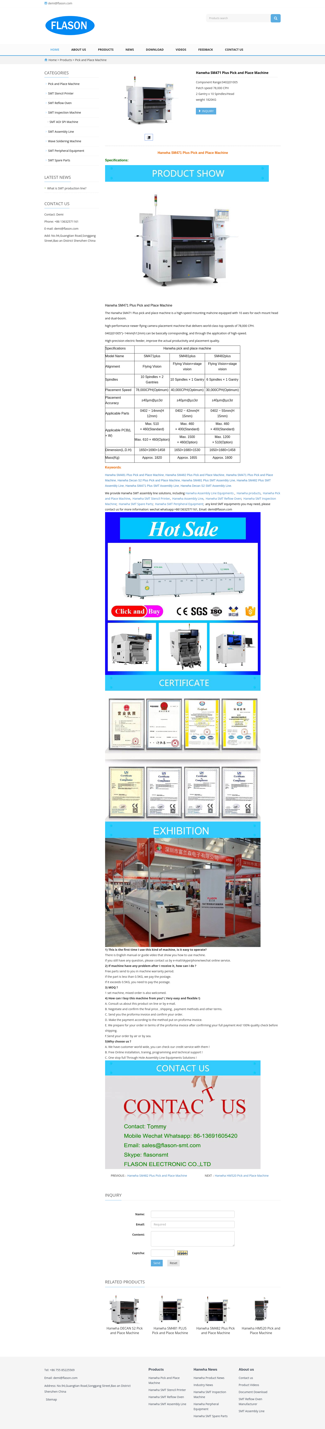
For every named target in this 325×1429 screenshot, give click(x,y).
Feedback (205, 50)
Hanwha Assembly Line (188, 498)
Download (155, 50)
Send (156, 1263)
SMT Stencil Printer (61, 93)
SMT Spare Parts (59, 160)
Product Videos (249, 1385)
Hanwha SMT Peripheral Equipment (179, 504)
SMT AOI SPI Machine (64, 122)
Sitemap (51, 1399)
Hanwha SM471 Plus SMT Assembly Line (152, 485)
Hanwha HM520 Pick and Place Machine (242, 1176)
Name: (140, 1214)
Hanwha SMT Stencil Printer (151, 498)
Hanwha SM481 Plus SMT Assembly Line (208, 480)
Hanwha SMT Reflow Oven (223, 498)
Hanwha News (205, 1369)
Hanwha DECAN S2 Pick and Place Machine (125, 1330)
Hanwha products (249, 493)
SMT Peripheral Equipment (66, 151)
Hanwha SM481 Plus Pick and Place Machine (134, 475)
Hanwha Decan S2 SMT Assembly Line (206, 485)
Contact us (234, 50)
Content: (138, 1234)
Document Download (253, 1392)
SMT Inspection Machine (64, 112)
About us (78, 50)
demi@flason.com (60, 3)
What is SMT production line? (66, 188)
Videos (181, 50)
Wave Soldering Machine (64, 141)
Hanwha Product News (209, 1378)
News (130, 50)
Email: (140, 1224)
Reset (173, 1263)
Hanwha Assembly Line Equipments (210, 493)
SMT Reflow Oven (60, 103)
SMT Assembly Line (61, 132)
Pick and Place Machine (90, 60)
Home (54, 50)
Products (106, 50)
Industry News (203, 1385)
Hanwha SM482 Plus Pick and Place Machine (194, 475)
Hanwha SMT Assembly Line (167, 1404)
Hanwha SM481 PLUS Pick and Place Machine (170, 1330)
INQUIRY (206, 111)
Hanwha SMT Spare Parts (136, 504)
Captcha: (138, 1253)
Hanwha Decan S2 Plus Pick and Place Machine (149, 480)
